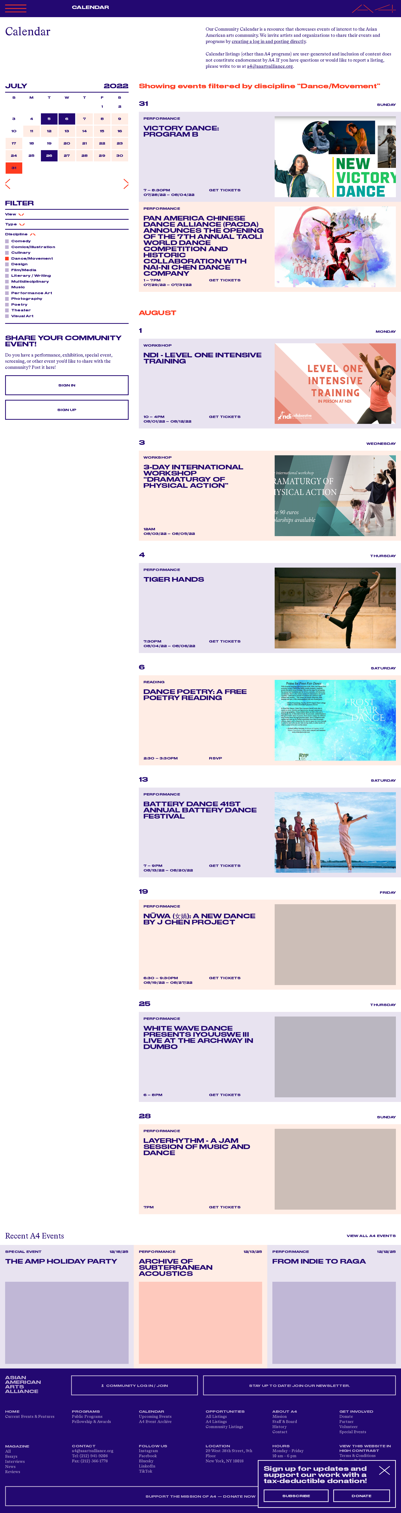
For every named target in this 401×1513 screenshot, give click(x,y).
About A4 (284, 1411)
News (10, 1467)
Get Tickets (225, 190)
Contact (279, 1432)
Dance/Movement (30, 258)
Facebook (148, 1456)
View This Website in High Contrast (365, 1448)
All (8, 1452)
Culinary (19, 252)
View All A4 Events (371, 1236)
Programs (86, 1411)
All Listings (216, 1417)
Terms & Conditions (357, 1456)
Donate (346, 1417)
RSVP (215, 758)
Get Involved (356, 1411)
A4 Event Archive (155, 1422)
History (279, 1427)
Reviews (12, 1472)
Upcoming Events (155, 1417)
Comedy (19, 241)
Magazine (17, 1446)
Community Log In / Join (134, 1386)
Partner (346, 1422)
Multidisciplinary (28, 281)
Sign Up (66, 410)
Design (18, 264)
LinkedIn (147, 1466)
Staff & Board (284, 1422)
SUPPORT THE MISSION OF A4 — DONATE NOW (201, 1496)
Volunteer (348, 1427)
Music (16, 287)
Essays (11, 1457)
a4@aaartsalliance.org (270, 66)
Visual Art (21, 316)
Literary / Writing (29, 275)
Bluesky (146, 1461)
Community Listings (224, 1427)
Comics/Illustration (32, 247)
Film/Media (22, 270)
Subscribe (296, 1496)
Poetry (18, 304)
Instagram (148, 1451)
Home (12, 1411)
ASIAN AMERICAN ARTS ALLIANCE (23, 1384)
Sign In (66, 385)
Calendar (90, 7)
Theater (19, 310)
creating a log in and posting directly (269, 41)
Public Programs (87, 1417)
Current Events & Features (29, 1417)
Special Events (352, 1432)
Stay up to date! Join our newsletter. (299, 1385)
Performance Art (30, 293)
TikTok (145, 1472)
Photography (25, 298)
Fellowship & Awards (91, 1422)
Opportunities (225, 1411)
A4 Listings (216, 1422)
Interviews (15, 1462)
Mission (279, 1417)
